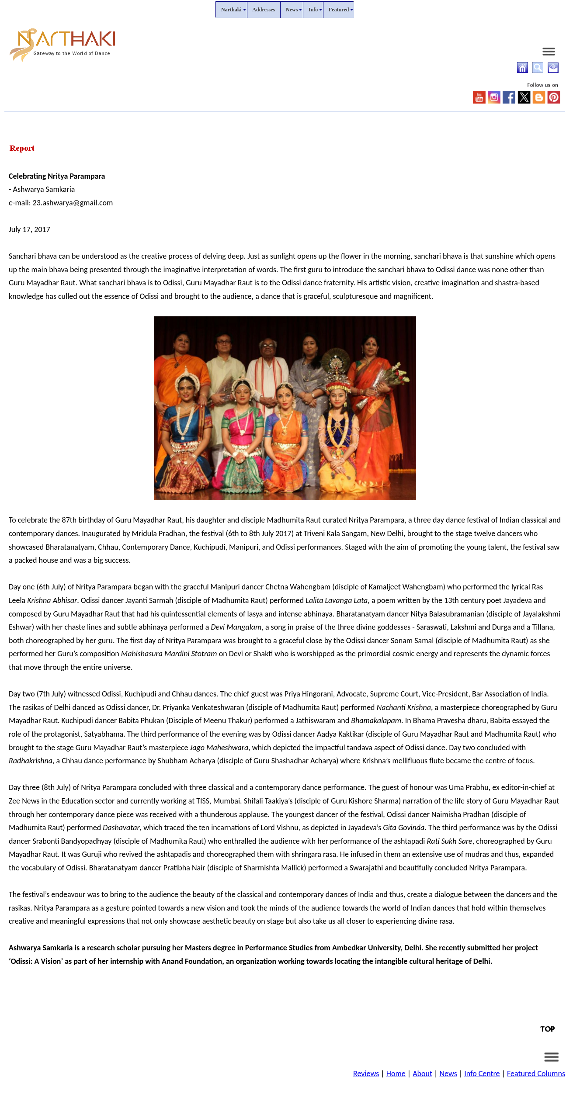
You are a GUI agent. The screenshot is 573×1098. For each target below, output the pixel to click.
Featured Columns (536, 1073)
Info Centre (482, 1073)
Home (396, 1073)
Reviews (366, 1073)
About (422, 1073)
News (448, 1073)
